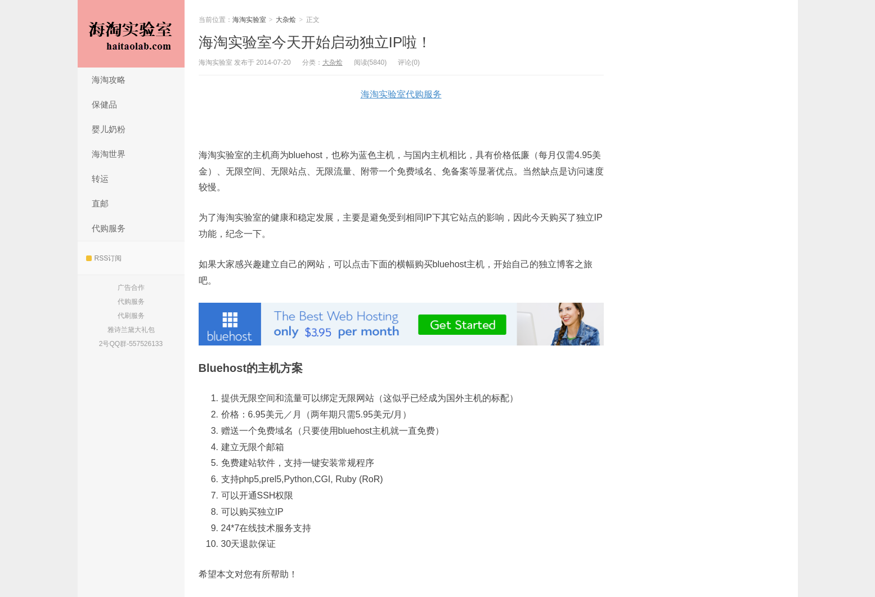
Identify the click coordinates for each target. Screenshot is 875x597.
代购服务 (108, 228)
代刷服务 (131, 316)
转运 (100, 178)
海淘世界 (108, 154)
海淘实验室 (131, 34)
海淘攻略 (108, 79)
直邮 (100, 203)
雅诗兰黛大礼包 (131, 330)
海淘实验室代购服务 (401, 94)
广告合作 (131, 287)
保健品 (104, 104)
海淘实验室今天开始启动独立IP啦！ (315, 42)
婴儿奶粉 (108, 129)
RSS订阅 (104, 258)
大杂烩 (286, 20)
